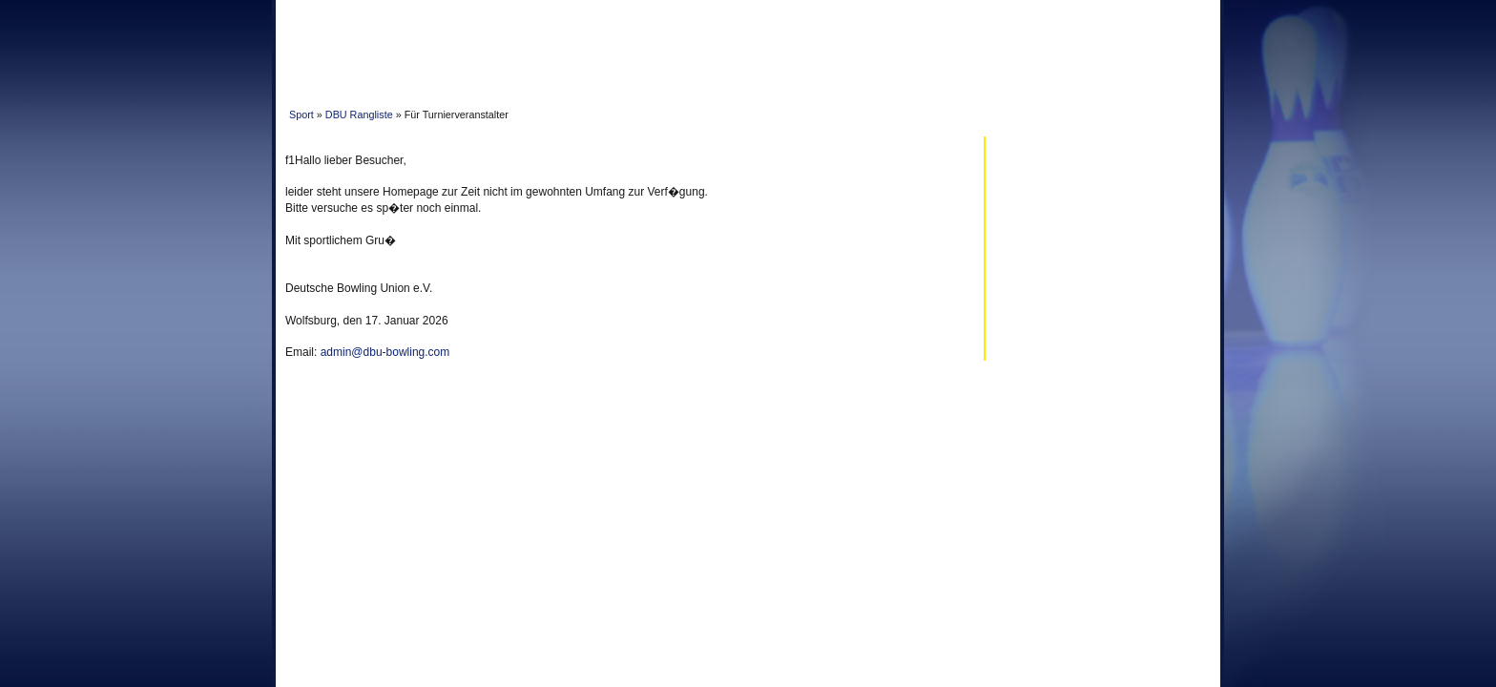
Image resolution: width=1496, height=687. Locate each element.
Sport (301, 114)
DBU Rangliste (359, 114)
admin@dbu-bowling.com (385, 352)
